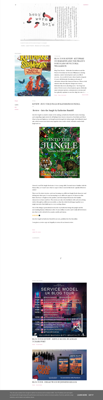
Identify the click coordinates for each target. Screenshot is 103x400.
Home (22, 46)
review (16, 109)
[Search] (85, 5)
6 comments (39, 385)
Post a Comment (62, 95)
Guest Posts (29, 46)
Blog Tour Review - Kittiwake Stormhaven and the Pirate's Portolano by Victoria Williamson (69, 62)
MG (16, 107)
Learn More (82, 395)
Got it (91, 395)
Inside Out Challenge (41, 46)
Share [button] (55, 95)
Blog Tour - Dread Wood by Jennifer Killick (54, 382)
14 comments (39, 344)
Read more (85, 94)
